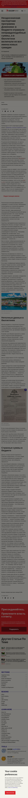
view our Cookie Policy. (13, 787)
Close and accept (10, 792)
